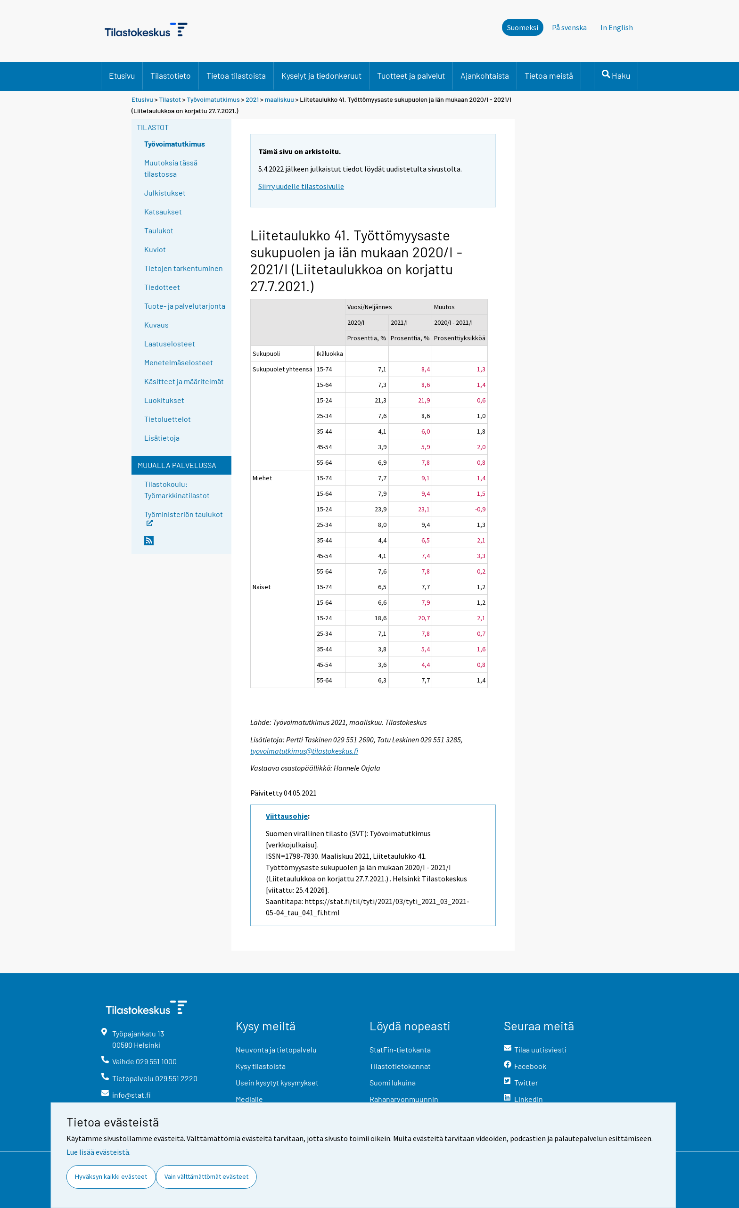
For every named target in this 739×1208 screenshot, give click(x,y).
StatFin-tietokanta (400, 1049)
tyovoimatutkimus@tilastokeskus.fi (304, 751)
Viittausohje (287, 816)
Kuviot (155, 249)
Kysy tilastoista (261, 1065)
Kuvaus (156, 324)
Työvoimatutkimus (213, 99)
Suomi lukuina (393, 1082)
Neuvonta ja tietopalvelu (276, 1049)
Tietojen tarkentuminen (183, 267)
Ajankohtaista (484, 75)
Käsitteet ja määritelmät (184, 381)
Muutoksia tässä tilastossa (170, 168)
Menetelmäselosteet (178, 362)
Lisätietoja (162, 437)
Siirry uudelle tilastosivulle (301, 186)
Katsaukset (163, 211)
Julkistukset (165, 192)
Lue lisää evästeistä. (98, 1152)
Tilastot (170, 99)
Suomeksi (522, 27)
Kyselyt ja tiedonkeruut (321, 75)
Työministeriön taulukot (183, 517)
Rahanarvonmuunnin (404, 1098)
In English (616, 27)
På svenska (569, 27)
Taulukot (158, 230)
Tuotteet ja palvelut (411, 75)
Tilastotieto (170, 75)
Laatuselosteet (169, 343)
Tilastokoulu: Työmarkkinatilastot (177, 489)
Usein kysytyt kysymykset (277, 1082)
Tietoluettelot (167, 418)
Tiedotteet (162, 286)
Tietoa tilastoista (236, 75)
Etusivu (122, 75)
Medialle (249, 1098)
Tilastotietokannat (400, 1065)
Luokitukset (164, 399)
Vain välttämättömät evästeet (206, 1176)
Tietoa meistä (549, 75)
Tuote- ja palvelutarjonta (184, 305)
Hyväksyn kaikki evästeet (111, 1176)
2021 (252, 99)
